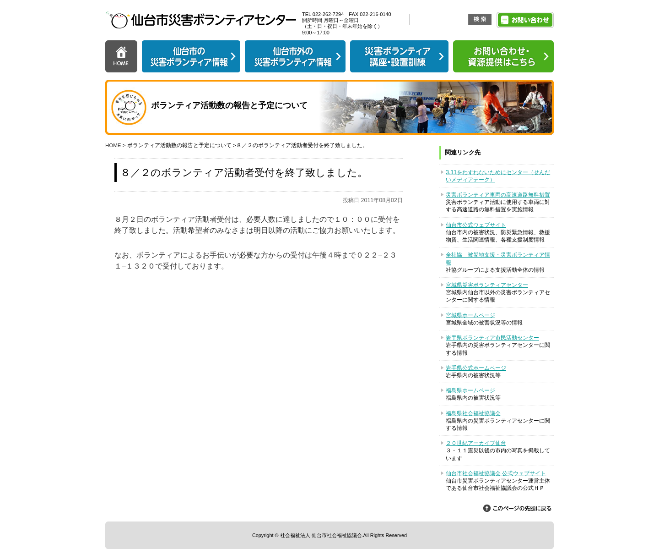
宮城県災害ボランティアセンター (487, 285)
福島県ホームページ (470, 390)
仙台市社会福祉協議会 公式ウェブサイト (496, 473)
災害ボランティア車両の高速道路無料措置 (498, 195)
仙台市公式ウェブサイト (476, 225)
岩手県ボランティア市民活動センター (492, 338)
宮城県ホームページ (470, 315)
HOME (113, 145)
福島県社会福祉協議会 (473, 413)
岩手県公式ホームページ (476, 368)
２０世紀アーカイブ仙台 (476, 443)
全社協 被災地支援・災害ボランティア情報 (498, 258)
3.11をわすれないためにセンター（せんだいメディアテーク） (498, 176)
